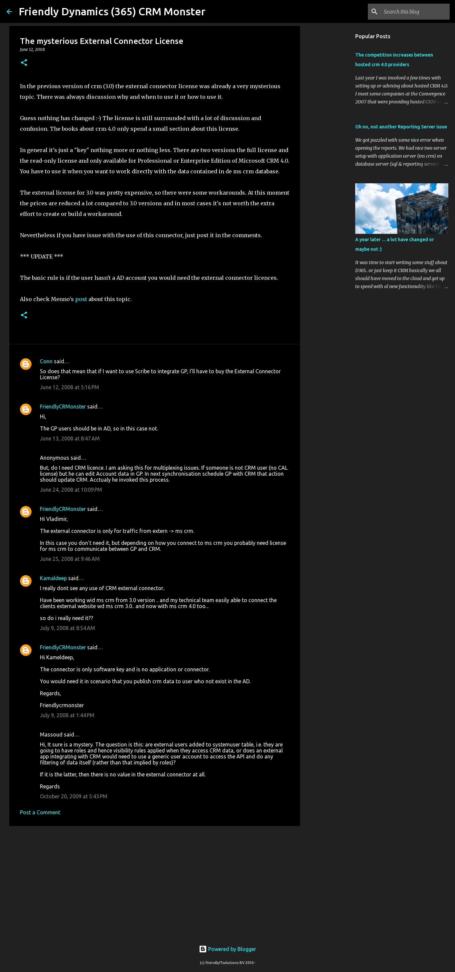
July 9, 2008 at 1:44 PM (67, 715)
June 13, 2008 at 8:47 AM (70, 438)
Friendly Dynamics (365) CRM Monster (112, 11)
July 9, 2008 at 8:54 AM (67, 628)
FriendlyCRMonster (63, 406)
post (81, 299)
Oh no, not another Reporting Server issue (401, 126)
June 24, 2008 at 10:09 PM (71, 490)
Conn (46, 361)
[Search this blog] (415, 12)
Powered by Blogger (227, 949)
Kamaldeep (53, 578)
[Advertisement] (155, 882)
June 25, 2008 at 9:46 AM (70, 559)
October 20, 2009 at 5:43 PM (73, 796)
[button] (24, 63)
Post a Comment (40, 812)
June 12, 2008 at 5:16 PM (69, 387)
